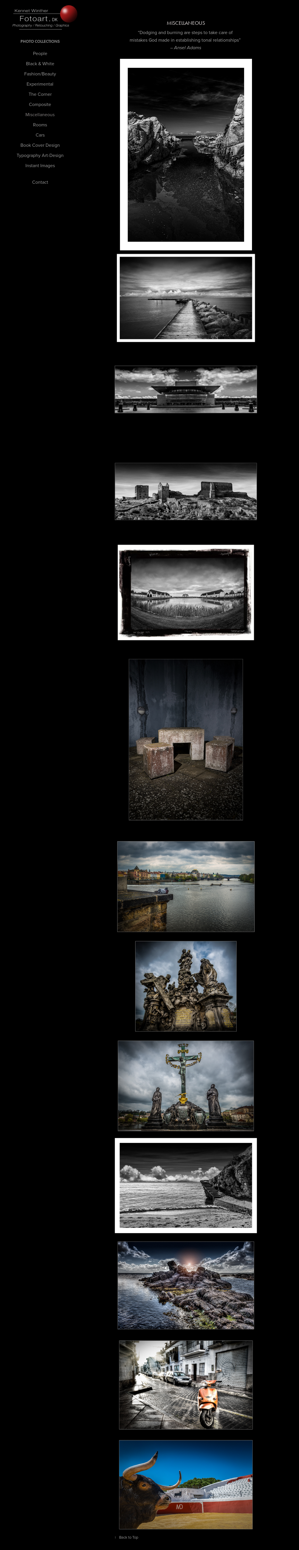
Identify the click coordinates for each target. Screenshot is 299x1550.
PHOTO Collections (40, 41)
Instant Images (40, 165)
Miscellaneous (40, 114)
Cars (40, 135)
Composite (40, 104)
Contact (40, 182)
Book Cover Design (40, 145)
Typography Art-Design (40, 155)
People (40, 53)
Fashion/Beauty (40, 73)
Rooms (40, 124)
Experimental (40, 84)
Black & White (40, 63)
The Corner (40, 94)
